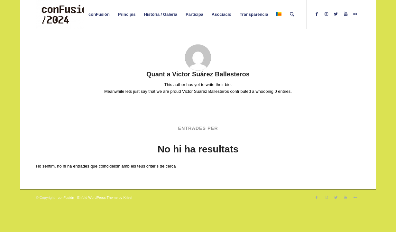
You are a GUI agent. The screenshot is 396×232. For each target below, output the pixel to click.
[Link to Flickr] (355, 14)
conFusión (66, 197)
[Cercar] (292, 14)
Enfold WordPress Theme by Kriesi (104, 197)
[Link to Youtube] (345, 14)
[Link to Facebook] (316, 14)
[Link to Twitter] (336, 14)
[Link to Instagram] (326, 14)
